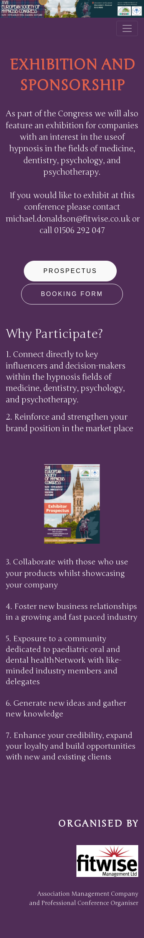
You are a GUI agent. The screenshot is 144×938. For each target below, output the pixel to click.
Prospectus (70, 271)
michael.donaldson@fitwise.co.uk (68, 219)
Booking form (72, 294)
